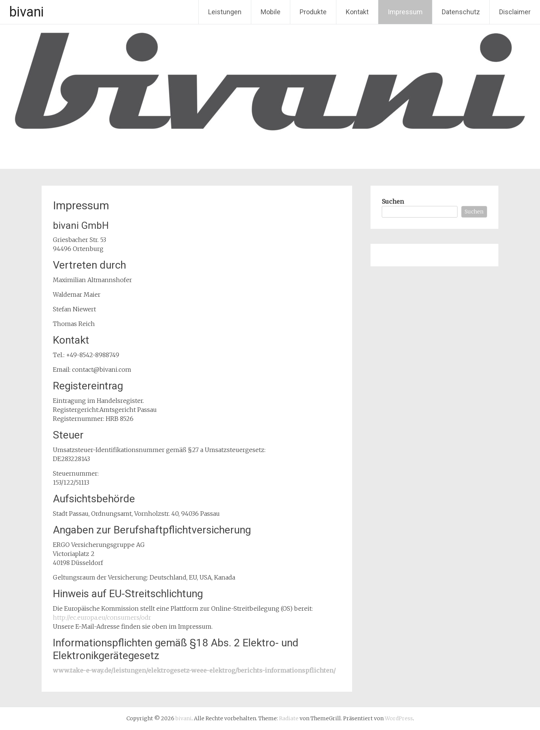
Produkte (313, 12)
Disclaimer (515, 12)
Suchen (393, 201)
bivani (26, 12)
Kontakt (357, 12)
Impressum (405, 12)
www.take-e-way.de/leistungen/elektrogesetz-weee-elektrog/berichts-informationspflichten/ (194, 670)
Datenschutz (461, 12)
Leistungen (225, 12)
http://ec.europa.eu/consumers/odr (102, 617)
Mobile (270, 12)
